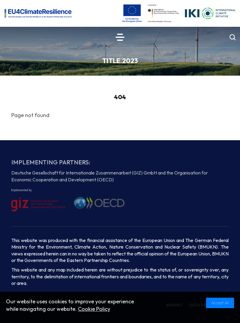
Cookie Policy (94, 308)
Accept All (220, 302)
